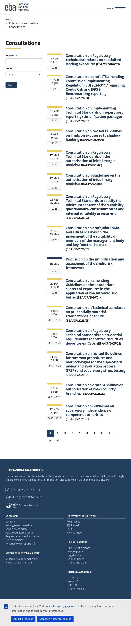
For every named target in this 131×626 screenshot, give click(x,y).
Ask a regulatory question (20, 532)
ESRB (70, 585)
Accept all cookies (23, 619)
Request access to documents (22, 536)
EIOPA (70, 578)
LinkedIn (76, 525)
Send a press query (16, 529)
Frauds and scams (77, 562)
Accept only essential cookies (55, 619)
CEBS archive (74, 589)
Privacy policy (75, 551)
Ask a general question (19, 525)
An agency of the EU (21, 489)
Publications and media (22, 23)
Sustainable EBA (22, 505)
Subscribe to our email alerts (22, 559)
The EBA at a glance (78, 548)
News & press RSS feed (19, 562)
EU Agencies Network (22, 497)
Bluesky (75, 521)
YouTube (76, 532)
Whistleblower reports (18, 543)
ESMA (70, 581)
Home (9, 19)
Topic (9, 68)
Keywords (11, 55)
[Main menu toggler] (115, 8)
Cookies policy (75, 559)
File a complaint (14, 540)
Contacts (11, 521)
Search (11, 85)
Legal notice (74, 555)
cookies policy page (60, 606)
